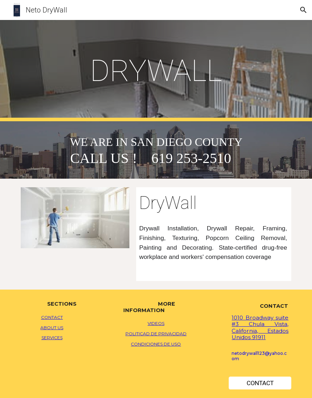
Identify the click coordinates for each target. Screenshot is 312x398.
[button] (303, 10)
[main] (156, 70)
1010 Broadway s (255, 317)
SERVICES (52, 337)
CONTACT (52, 317)
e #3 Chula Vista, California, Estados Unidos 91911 (260, 327)
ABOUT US (51, 327)
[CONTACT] (260, 383)
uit (281, 317)
